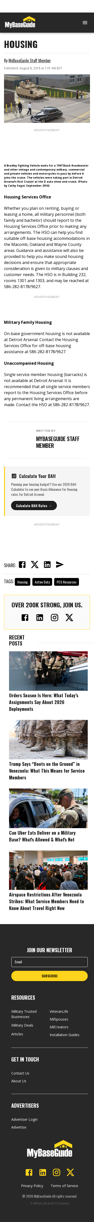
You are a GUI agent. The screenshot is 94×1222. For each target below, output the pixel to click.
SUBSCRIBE (50, 975)
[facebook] (22, 565)
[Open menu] (85, 23)
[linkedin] (47, 565)
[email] (59, 565)
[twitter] (34, 565)
